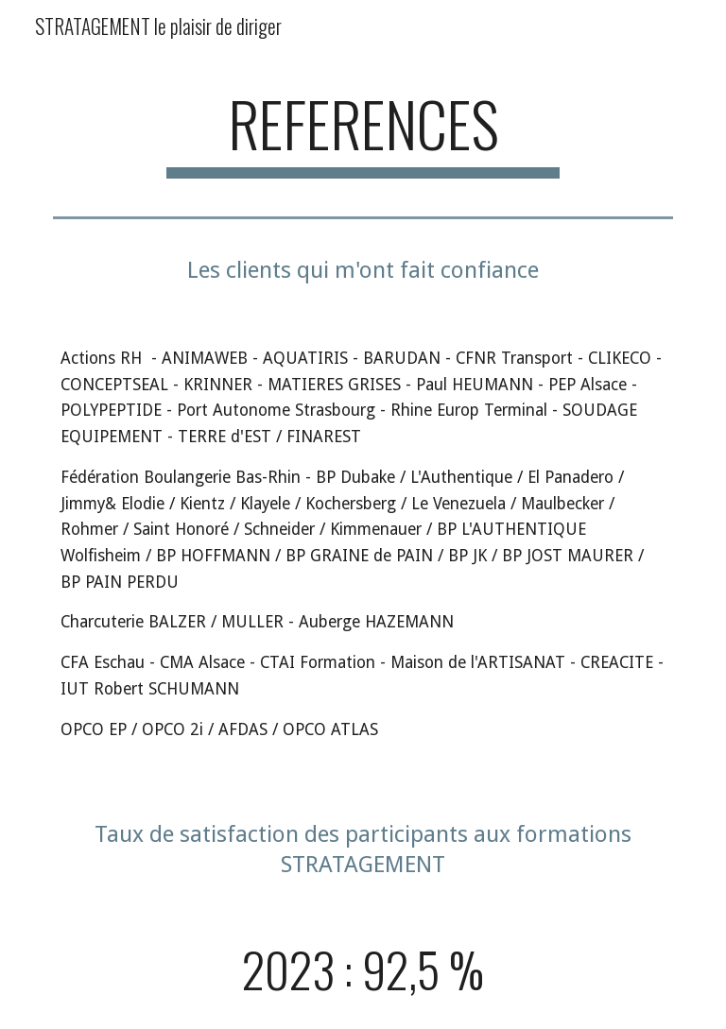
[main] (362, 132)
